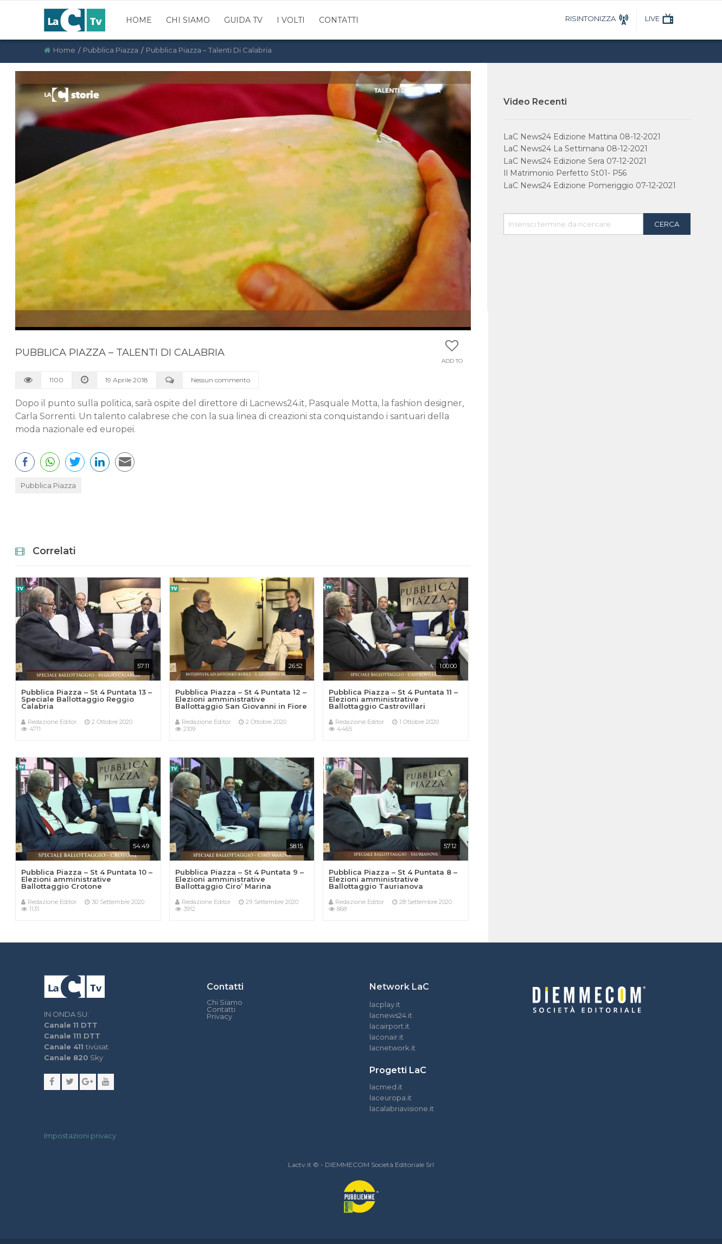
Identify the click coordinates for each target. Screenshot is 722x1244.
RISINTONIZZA (598, 18)
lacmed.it (385, 1086)
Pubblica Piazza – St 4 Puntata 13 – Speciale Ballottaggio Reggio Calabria (86, 699)
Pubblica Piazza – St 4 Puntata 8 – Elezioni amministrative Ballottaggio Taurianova (393, 879)
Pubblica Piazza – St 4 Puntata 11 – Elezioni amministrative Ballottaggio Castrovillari (393, 699)
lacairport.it (389, 1026)
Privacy (219, 1016)
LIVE (660, 18)
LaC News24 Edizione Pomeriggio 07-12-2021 (589, 185)
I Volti (291, 20)
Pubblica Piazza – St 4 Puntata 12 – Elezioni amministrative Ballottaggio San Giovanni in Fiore (241, 699)
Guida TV (243, 20)
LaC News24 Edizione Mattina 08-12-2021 (582, 137)
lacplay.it (384, 1004)
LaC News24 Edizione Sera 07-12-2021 (575, 161)
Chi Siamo (188, 20)
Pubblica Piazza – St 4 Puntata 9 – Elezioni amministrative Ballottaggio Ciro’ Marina (239, 879)
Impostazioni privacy (80, 1135)
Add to (452, 361)
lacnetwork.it (392, 1047)
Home (139, 20)
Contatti (339, 20)
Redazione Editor (52, 722)
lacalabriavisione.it (401, 1108)
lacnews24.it (390, 1015)
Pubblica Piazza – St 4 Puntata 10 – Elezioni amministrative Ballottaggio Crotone (86, 879)
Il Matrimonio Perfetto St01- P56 (565, 173)
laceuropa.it (390, 1097)
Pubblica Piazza (110, 50)
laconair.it (386, 1037)
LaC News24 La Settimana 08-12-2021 (575, 148)
